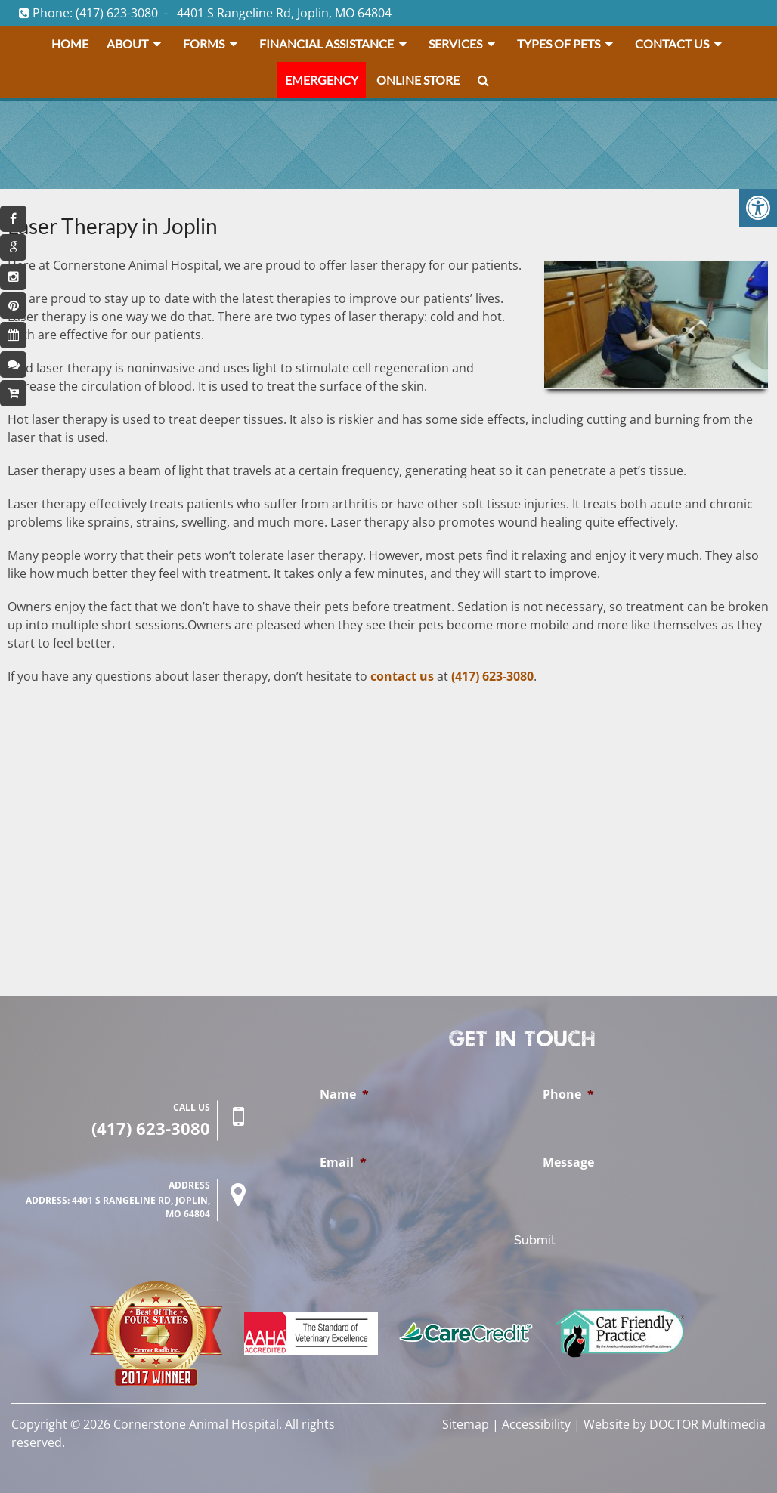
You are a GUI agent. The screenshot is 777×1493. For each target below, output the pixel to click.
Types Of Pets (558, 43)
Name (344, 1094)
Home (69, 43)
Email (343, 1162)
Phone (568, 1094)
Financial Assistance (326, 43)
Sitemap (465, 1424)
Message (568, 1162)
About (127, 43)
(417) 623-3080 (117, 13)
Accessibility (536, 1424)
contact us (402, 676)
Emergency (321, 80)
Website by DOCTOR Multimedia (675, 1424)
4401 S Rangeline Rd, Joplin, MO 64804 (284, 13)
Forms (203, 43)
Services (455, 43)
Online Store (418, 80)
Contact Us (672, 43)
